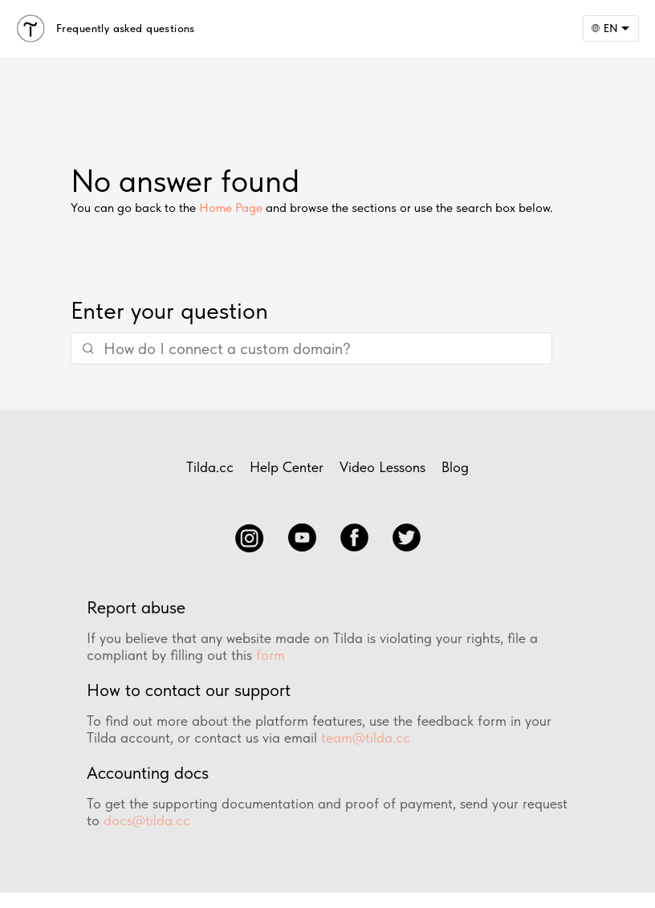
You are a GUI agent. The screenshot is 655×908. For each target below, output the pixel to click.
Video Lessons (382, 466)
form (270, 654)
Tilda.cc (210, 466)
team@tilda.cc (365, 737)
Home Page (230, 207)
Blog (455, 466)
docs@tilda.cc (147, 820)
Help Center (286, 466)
